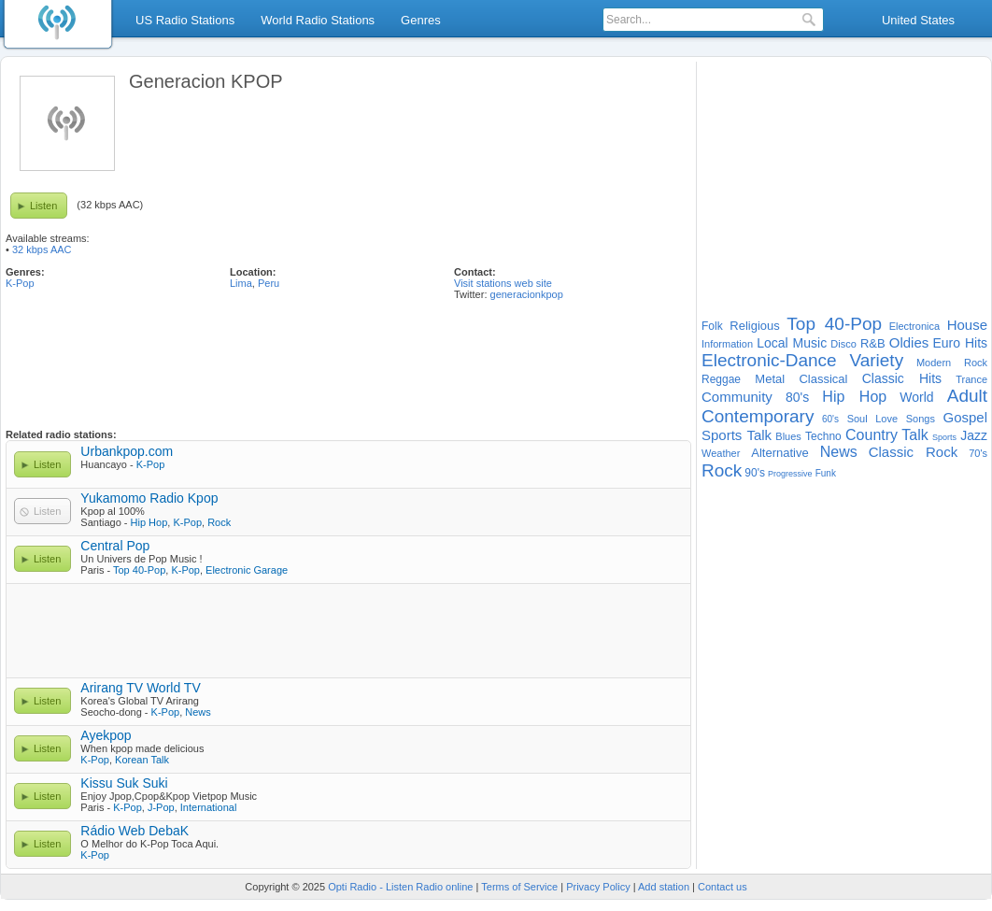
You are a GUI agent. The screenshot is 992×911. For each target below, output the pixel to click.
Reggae (721, 379)
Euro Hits (959, 342)
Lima (241, 283)
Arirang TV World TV (140, 687)
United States (918, 20)
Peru (268, 283)
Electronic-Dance (769, 360)
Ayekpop (105, 735)
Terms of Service (519, 886)
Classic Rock (913, 452)
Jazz (973, 435)
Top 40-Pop (139, 570)
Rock (219, 522)
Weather (720, 453)
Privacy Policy (598, 886)
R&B (873, 343)
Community (736, 397)
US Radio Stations (184, 20)
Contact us (722, 886)
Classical (823, 379)
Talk (914, 435)
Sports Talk (736, 435)
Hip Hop (149, 522)
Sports (944, 437)
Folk (712, 326)
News (198, 712)
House (967, 325)
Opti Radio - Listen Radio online (400, 886)
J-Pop (161, 807)
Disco (843, 343)
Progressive (790, 473)
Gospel (964, 417)
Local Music (792, 342)
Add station (663, 886)
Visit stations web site (503, 283)
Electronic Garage (246, 570)
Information (727, 343)
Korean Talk (142, 759)
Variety (876, 360)
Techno (823, 436)
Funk (825, 473)
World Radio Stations (318, 20)
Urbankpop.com (126, 451)
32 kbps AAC (42, 249)
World (916, 397)
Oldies (909, 342)
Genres (421, 20)
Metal (770, 379)
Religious (754, 326)
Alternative (779, 453)
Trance (971, 379)
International (208, 807)
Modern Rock (951, 362)
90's (754, 472)
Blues (788, 436)
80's (797, 397)
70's (978, 453)
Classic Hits (902, 378)
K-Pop (20, 283)
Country (871, 435)
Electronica (914, 326)
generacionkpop (526, 294)
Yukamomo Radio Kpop (149, 498)
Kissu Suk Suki (123, 783)
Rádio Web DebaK (134, 830)
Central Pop (114, 545)
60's (830, 419)
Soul (857, 418)
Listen (43, 205)
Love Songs (905, 418)
